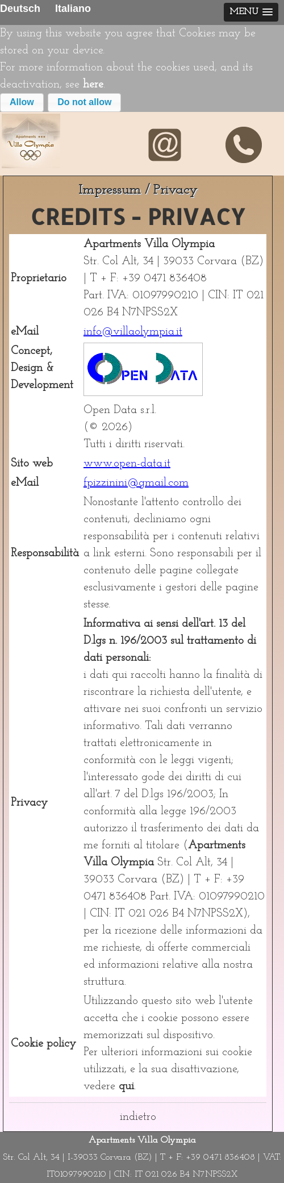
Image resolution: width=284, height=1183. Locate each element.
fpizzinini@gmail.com (136, 483)
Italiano (73, 8)
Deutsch (20, 8)
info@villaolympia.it (132, 332)
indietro (138, 1117)
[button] (22, 102)
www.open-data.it (126, 463)
